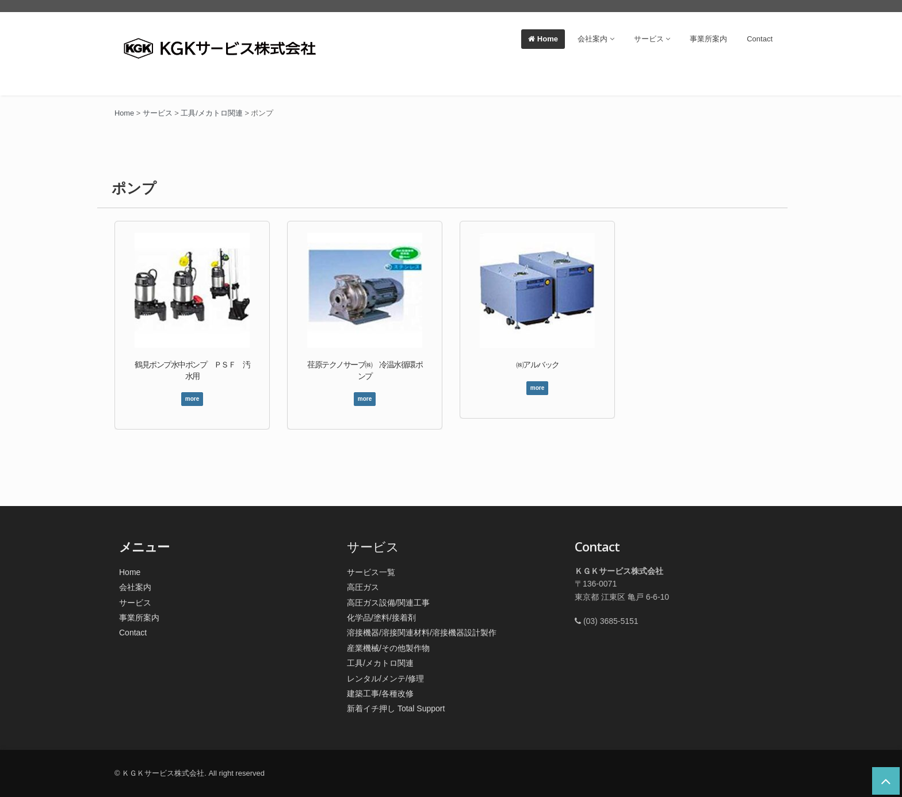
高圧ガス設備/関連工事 (388, 602)
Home (543, 39)
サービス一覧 (371, 572)
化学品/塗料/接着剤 (381, 617)
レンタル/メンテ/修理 (385, 678)
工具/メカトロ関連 (380, 663)
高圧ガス (363, 587)
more (192, 399)
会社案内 (596, 39)
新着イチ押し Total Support (396, 708)
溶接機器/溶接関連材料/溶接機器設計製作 (421, 632)
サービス (652, 39)
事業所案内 (708, 39)
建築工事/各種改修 (380, 693)
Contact (760, 39)
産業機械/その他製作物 (388, 648)
